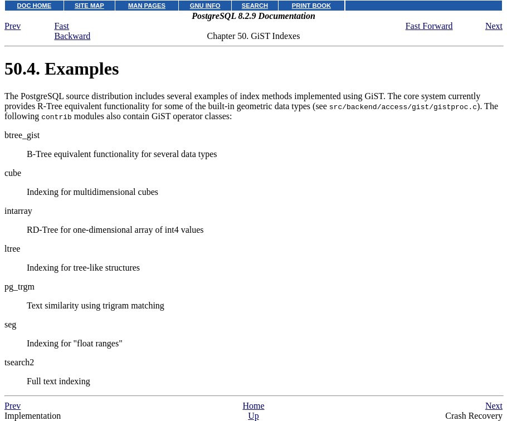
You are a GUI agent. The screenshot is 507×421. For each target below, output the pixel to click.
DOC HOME (34, 5)
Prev (12, 26)
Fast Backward (72, 31)
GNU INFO (205, 5)
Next (494, 26)
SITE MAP (89, 5)
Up (253, 415)
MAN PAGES (146, 5)
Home (253, 405)
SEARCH (255, 5)
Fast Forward (429, 26)
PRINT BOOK (311, 5)
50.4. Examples (61, 68)
